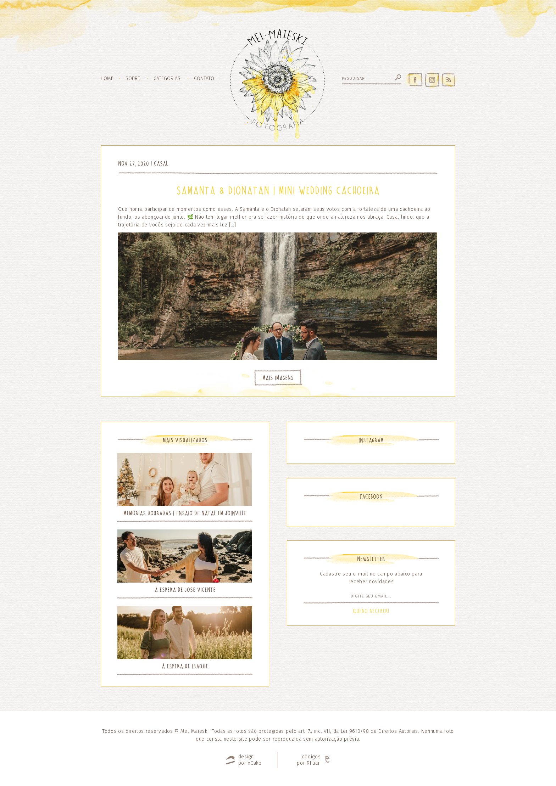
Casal (161, 163)
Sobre (133, 78)
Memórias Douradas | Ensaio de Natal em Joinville (184, 513)
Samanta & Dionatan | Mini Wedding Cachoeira (278, 190)
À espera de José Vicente (185, 590)
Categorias (167, 78)
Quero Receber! (371, 611)
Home (107, 78)
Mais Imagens (278, 378)
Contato (204, 78)
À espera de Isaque (185, 666)
